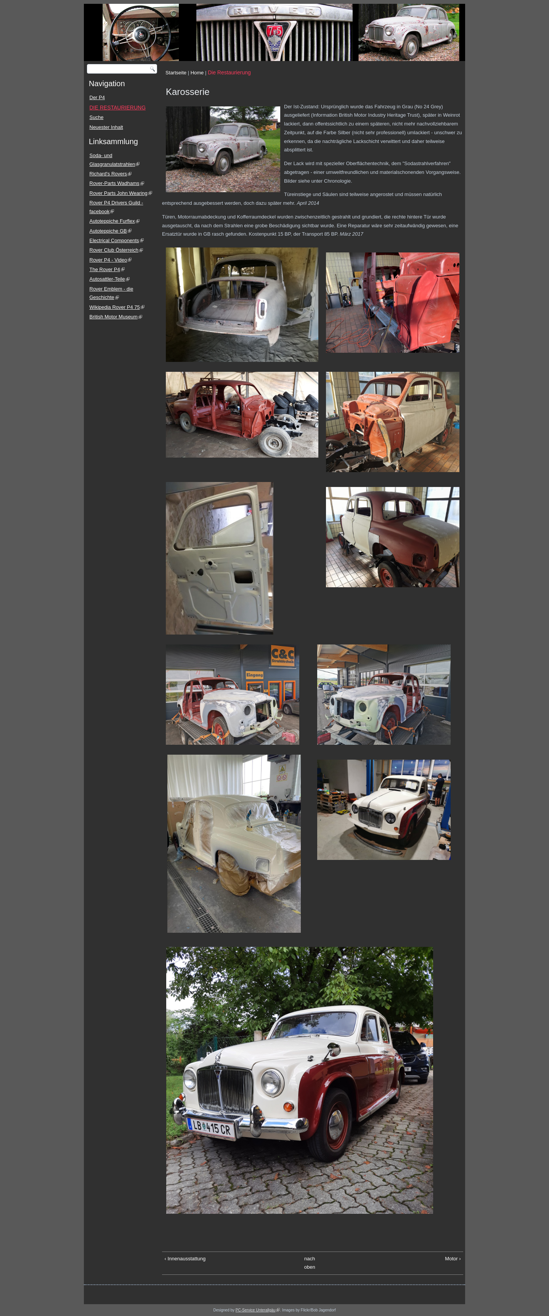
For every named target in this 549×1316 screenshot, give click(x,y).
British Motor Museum (116, 317)
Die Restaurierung (229, 72)
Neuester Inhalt (106, 127)
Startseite (175, 73)
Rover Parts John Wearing (121, 193)
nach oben (309, 1263)
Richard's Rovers (111, 174)
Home (197, 73)
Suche (97, 117)
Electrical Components (117, 240)
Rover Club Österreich (116, 250)
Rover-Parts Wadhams (117, 183)
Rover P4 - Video (111, 260)
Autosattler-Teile (110, 279)
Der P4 (97, 97)
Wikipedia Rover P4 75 (117, 307)
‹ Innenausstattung (185, 1258)
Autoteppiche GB (111, 231)
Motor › (453, 1258)
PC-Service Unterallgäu (258, 1310)
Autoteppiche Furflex (115, 221)
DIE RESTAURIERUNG (118, 107)
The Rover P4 (107, 269)
